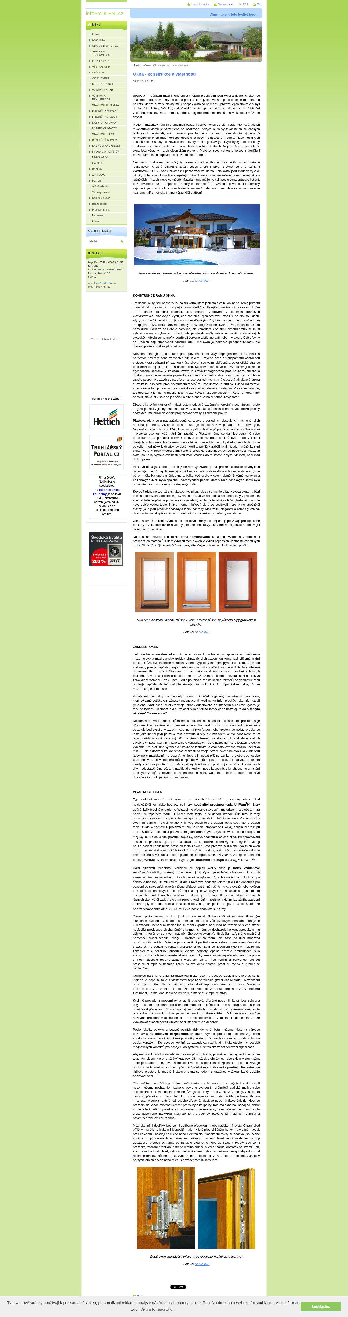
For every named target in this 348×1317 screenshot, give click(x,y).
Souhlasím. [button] (321, 1307)
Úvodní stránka (142, 65)
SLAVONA (202, 632)
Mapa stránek (226, 4)
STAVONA (202, 281)
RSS (245, 4)
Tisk (259, 4)
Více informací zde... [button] (158, 1309)
